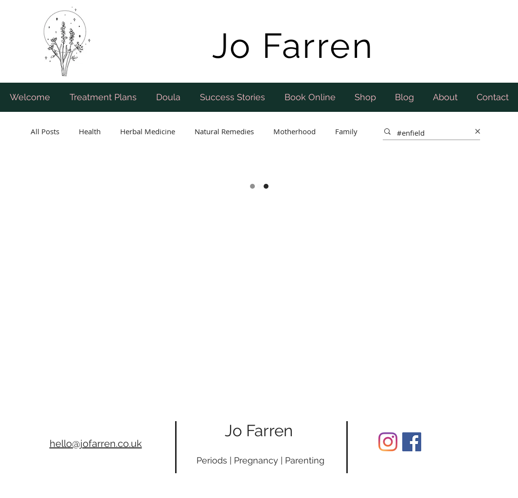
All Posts (45, 131)
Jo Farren (259, 430)
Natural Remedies (224, 131)
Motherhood (294, 131)
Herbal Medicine (147, 131)
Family (346, 131)
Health (90, 131)
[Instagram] (387, 441)
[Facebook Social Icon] (411, 441)
